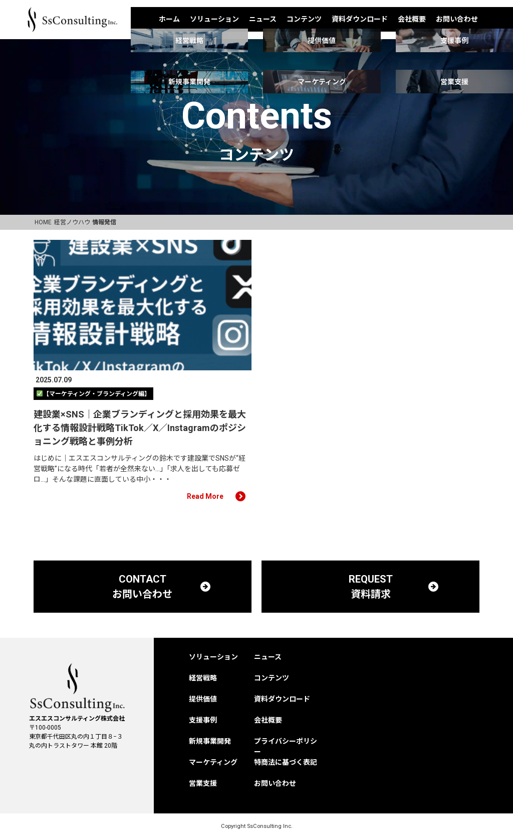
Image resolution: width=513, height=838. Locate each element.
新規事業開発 (210, 741)
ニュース (263, 19)
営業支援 (203, 783)
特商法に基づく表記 (285, 762)
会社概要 (412, 19)
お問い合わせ (457, 19)
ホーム (169, 19)
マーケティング (213, 762)
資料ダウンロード (360, 19)
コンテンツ (304, 19)
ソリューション (214, 19)
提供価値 (203, 699)
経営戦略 (203, 678)
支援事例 (203, 720)
